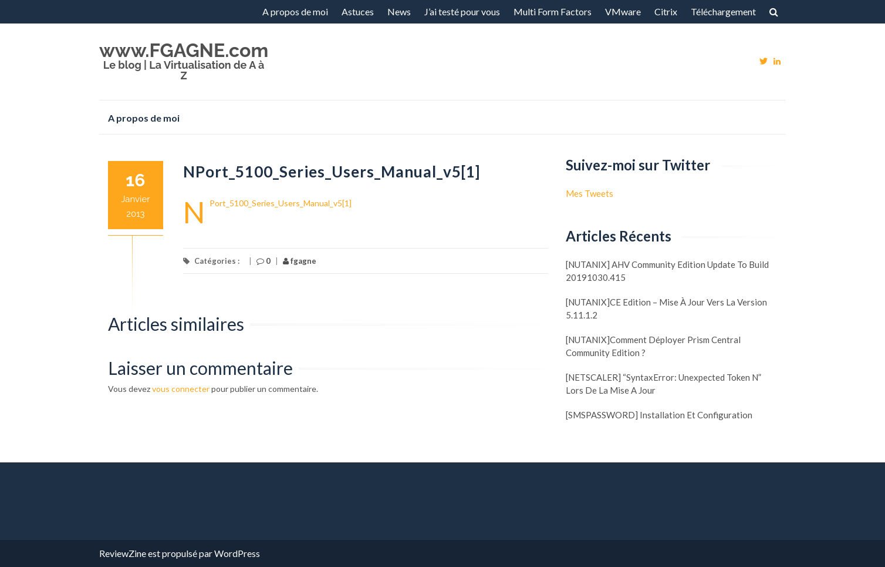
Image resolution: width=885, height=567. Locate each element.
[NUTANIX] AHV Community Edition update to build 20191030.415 (667, 271)
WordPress (237, 553)
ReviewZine (122, 553)
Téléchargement (723, 11)
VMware (623, 11)
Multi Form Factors (553, 11)
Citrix (665, 11)
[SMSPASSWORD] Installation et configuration (659, 415)
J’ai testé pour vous (462, 11)
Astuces (358, 11)
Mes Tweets (589, 193)
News (399, 11)
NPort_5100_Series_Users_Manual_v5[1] (281, 203)
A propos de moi (295, 11)
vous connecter (181, 389)
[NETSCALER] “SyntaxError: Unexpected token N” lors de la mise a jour (663, 383)
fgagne (299, 261)
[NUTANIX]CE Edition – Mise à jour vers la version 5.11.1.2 (666, 308)
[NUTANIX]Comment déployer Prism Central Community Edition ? (653, 346)
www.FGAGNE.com (183, 50)
